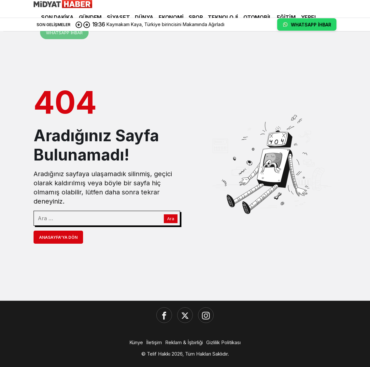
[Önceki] (79, 24)
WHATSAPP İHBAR (64, 32)
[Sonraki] (87, 24)
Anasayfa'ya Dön (58, 237)
